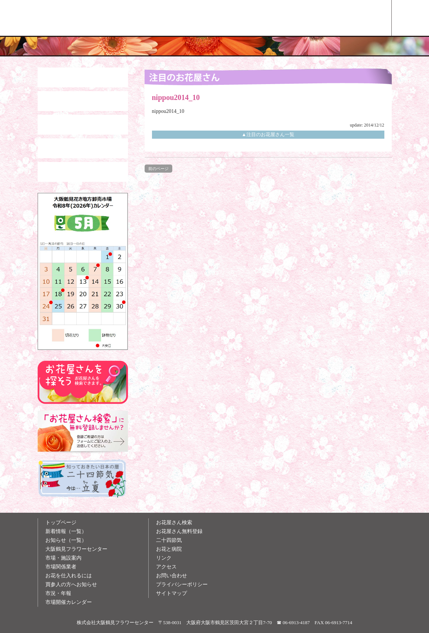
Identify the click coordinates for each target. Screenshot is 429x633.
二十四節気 (169, 540)
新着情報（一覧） (66, 531)
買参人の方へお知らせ (71, 584)
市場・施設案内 (63, 558)
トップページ (60, 522)
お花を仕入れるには (68, 575)
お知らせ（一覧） (66, 540)
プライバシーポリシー (182, 584)
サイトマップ (171, 593)
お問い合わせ (171, 575)
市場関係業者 (60, 567)
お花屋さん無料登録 (179, 531)
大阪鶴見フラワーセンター (76, 549)
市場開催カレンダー (68, 602)
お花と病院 (169, 549)
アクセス (166, 567)
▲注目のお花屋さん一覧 (268, 134)
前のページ (158, 168)
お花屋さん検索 (174, 522)
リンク (164, 558)
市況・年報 (58, 593)
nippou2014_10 (168, 111)
